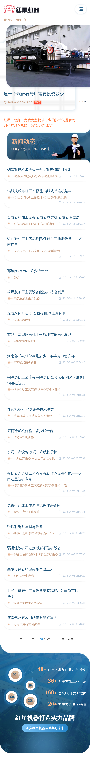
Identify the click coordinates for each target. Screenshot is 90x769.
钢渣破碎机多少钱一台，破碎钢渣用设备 (39, 170)
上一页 (30, 639)
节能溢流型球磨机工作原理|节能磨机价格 (39, 335)
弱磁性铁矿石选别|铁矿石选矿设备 (34, 548)
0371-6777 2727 (42, 125)
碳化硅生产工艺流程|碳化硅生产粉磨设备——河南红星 (45, 241)
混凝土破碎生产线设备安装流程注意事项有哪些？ (42, 593)
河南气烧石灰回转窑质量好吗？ (32, 618)
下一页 (60, 639)
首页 (10, 19)
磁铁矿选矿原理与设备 (25, 527)
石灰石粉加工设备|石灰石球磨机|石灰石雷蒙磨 (43, 217)
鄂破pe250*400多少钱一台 (27, 271)
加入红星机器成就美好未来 (45, 728)
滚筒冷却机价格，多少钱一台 (30, 431)
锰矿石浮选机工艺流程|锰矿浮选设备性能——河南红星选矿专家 (45, 476)
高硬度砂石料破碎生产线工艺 (30, 569)
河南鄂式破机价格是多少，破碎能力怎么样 (41, 356)
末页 (70, 639)
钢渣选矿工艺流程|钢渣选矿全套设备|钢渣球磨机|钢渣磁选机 (45, 380)
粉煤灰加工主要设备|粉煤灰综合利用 (36, 292)
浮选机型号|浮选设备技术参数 (30, 409)
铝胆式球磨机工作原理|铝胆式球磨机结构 (39, 191)
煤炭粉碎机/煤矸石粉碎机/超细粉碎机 (36, 313)
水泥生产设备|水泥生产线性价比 (32, 452)
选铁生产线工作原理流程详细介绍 (33, 505)
